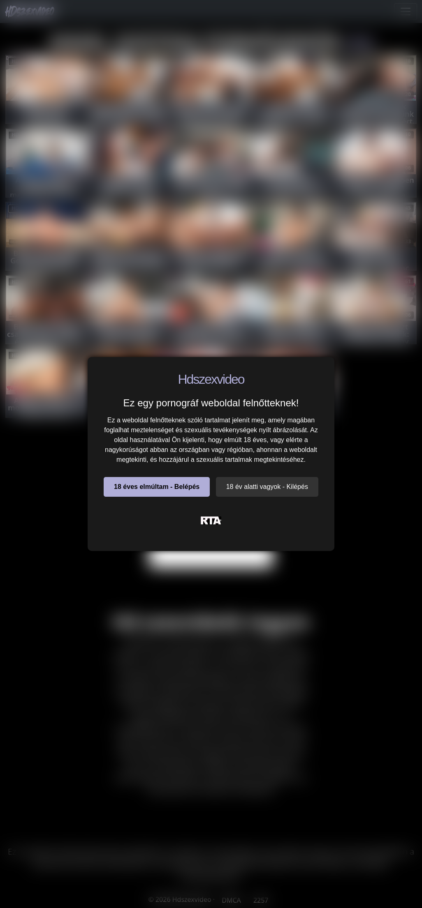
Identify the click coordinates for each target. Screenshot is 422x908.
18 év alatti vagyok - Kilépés (267, 486)
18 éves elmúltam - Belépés (156, 486)
